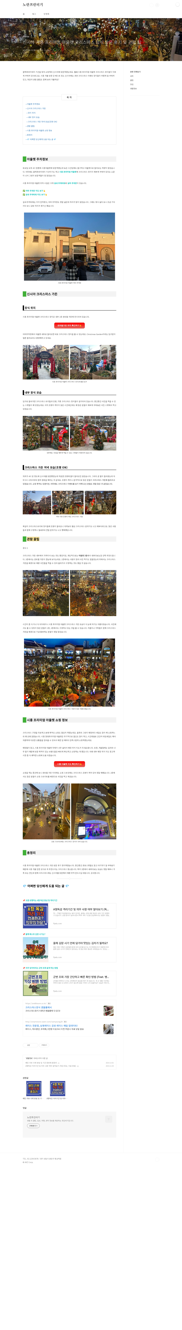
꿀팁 (131, 80)
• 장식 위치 (31, 112)
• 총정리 (29, 135)
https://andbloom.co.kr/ (36, 1130)
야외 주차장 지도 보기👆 (36, 190)
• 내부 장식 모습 (33, 117)
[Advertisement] (69, 744)
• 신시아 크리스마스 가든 (36, 108)
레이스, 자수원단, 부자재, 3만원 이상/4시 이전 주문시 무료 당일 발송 (54, 1155)
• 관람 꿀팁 (30, 126)
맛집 (131, 84)
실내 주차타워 (59, 183)
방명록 (46, 13)
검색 (151, 5)
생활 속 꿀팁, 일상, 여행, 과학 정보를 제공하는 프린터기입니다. (50, 1282)
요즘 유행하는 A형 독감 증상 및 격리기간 (41, 1027)
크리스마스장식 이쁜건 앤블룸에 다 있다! (42, 1137)
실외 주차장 (72, 183)
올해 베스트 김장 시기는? (35, 1060)
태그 (34, 13)
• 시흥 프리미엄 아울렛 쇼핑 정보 (39, 130)
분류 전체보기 (135, 71)
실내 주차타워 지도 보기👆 (36, 194)
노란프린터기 (33, 5)
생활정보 (29, 1185)
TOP (157, 1322)
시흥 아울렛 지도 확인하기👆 (69, 799)
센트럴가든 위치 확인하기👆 (69, 325)
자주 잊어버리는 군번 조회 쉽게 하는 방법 (42, 1094)
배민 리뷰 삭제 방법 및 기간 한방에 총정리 (41, 1189)
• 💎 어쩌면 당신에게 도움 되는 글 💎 (41, 139)
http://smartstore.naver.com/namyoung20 (44, 1148)
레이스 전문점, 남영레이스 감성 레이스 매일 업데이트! (51, 1152)
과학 (131, 76)
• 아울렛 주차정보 (33, 104)
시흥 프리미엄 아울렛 (67, 171)
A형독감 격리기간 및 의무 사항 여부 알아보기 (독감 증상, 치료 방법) (50, 1192)
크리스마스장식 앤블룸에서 (38, 1133)
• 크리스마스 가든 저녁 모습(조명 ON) (42, 121)
